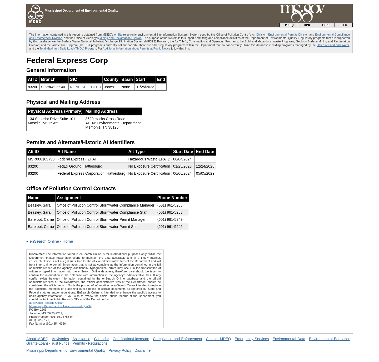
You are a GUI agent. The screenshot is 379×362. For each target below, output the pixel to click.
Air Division (259, 34)
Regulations (97, 343)
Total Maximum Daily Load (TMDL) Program (68, 48)
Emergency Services (252, 339)
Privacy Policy (120, 350)
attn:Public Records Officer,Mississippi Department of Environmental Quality (60, 304)
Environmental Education (329, 339)
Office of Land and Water (333, 45)
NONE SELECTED (85, 87)
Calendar (101, 339)
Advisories (60, 339)
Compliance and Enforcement (177, 339)
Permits (78, 343)
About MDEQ (37, 339)
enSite (118, 34)
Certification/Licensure (131, 339)
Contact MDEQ (218, 339)
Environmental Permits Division (288, 34)
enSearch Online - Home (51, 241)
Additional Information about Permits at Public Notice (136, 48)
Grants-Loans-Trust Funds (47, 343)
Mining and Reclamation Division (120, 38)
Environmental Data (289, 339)
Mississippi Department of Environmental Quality (66, 350)
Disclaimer (143, 350)
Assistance (81, 339)
